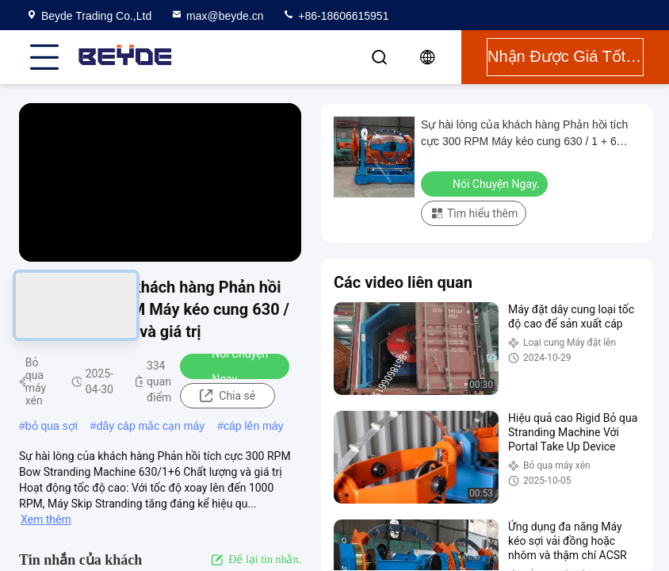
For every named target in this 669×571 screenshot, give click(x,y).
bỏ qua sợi (51, 426)
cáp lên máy (253, 426)
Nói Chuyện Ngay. (229, 366)
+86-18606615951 (335, 16)
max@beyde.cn (216, 16)
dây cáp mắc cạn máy (151, 426)
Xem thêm (46, 519)
